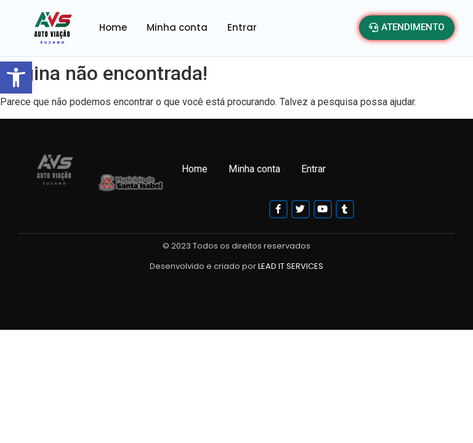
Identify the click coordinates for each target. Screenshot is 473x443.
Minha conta (177, 27)
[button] (16, 78)
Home (113, 27)
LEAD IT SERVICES (290, 266)
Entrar (242, 27)
